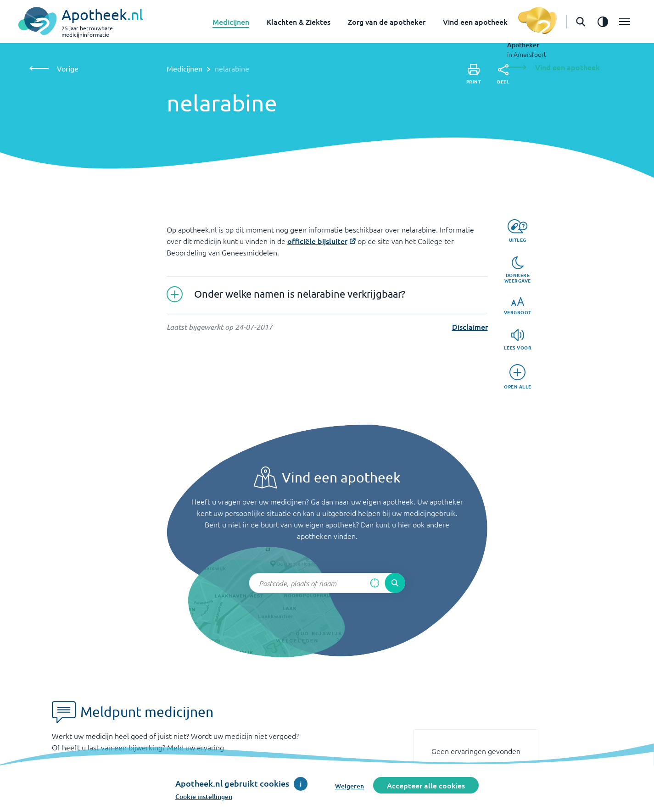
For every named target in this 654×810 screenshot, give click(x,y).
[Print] (473, 74)
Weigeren (349, 786)
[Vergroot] (517, 306)
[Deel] (503, 74)
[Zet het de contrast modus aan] (603, 22)
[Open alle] (517, 376)
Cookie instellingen (203, 796)
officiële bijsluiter (317, 241)
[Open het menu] (625, 22)
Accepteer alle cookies (426, 785)
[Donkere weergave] (517, 270)
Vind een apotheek (475, 22)
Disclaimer (470, 327)
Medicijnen (230, 22)
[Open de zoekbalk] (581, 22)
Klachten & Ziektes (298, 22)
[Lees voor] (518, 339)
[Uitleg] (517, 231)
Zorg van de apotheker (386, 22)
